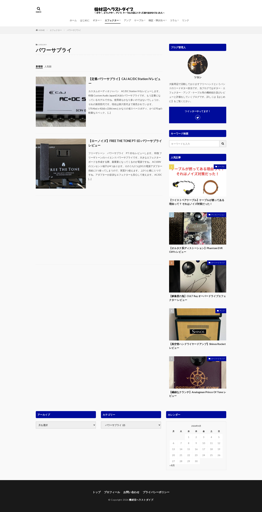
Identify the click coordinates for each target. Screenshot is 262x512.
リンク (185, 20)
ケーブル (139, 20)
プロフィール (112, 492)
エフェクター (112, 20)
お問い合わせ (131, 492)
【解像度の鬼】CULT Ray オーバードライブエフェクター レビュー (197, 298)
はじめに (84, 20)
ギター (96, 20)
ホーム (73, 20)
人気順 (47, 66)
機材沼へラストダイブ (141, 499)
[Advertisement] (99, 230)
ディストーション (218, 215)
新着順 (39, 66)
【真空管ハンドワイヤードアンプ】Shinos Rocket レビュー (197, 345)
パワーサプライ (74, 30)
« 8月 (172, 465)
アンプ (127, 20)
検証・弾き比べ (157, 20)
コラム (173, 20)
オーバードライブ (218, 263)
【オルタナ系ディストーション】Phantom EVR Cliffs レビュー (196, 250)
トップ (97, 492)
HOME (42, 30)
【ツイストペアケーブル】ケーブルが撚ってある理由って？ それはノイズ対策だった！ (196, 201)
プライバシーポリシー (156, 492)
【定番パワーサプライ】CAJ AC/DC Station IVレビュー (124, 81)
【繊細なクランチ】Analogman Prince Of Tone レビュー (197, 394)
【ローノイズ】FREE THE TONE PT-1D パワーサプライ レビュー (125, 143)
